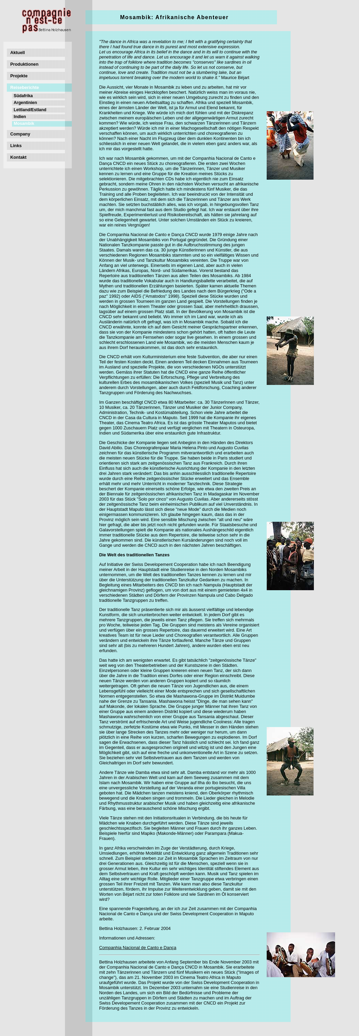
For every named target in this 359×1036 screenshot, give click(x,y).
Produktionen (24, 64)
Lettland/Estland (30, 109)
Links (16, 145)
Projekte (19, 75)
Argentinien (25, 102)
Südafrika (23, 95)
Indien (20, 116)
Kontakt (18, 157)
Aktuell (17, 52)
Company (20, 134)
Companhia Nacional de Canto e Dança (137, 947)
